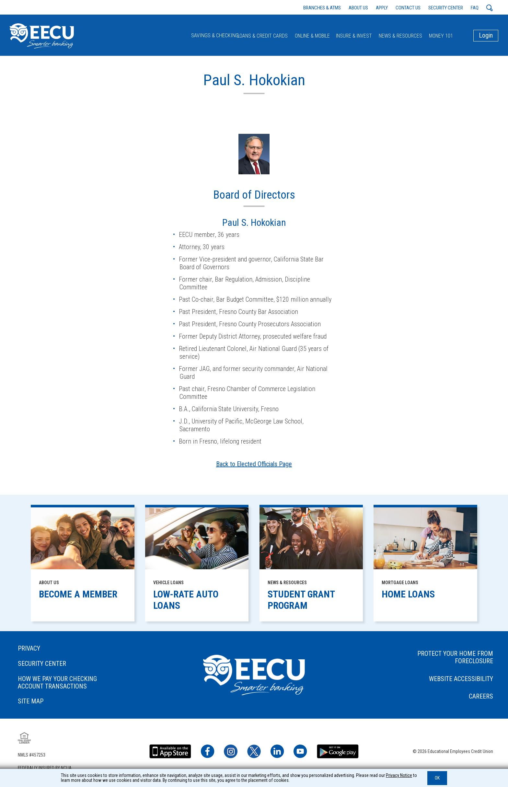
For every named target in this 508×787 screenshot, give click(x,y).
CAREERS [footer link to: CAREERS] (469, 699)
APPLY (382, 8)
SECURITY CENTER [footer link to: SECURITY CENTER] (54, 666)
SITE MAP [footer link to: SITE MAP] (43, 704)
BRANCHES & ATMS (322, 8)
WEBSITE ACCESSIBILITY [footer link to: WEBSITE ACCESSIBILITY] (449, 681)
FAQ (475, 8)
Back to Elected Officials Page (254, 466)
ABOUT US (358, 8)
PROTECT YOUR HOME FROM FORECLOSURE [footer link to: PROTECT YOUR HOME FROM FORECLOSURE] (443, 659)
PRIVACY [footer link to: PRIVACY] (41, 651)
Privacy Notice (399, 775)
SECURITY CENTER (445, 8)
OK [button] (437, 778)
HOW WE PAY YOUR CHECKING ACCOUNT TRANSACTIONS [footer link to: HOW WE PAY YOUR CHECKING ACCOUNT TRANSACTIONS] (69, 685)
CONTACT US (408, 8)
